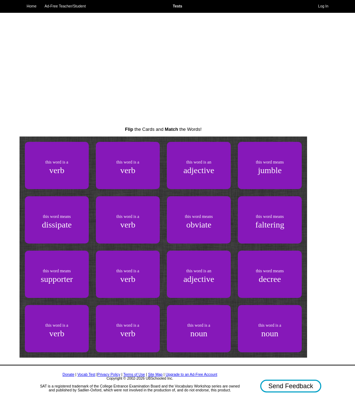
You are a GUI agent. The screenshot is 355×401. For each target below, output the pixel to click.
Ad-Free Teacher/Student (65, 6)
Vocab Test (86, 374)
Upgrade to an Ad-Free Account (191, 374)
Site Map (155, 374)
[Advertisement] (163, 64)
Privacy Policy (108, 374)
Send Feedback (290, 386)
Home (32, 6)
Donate (68, 374)
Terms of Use (134, 374)
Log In (323, 6)
